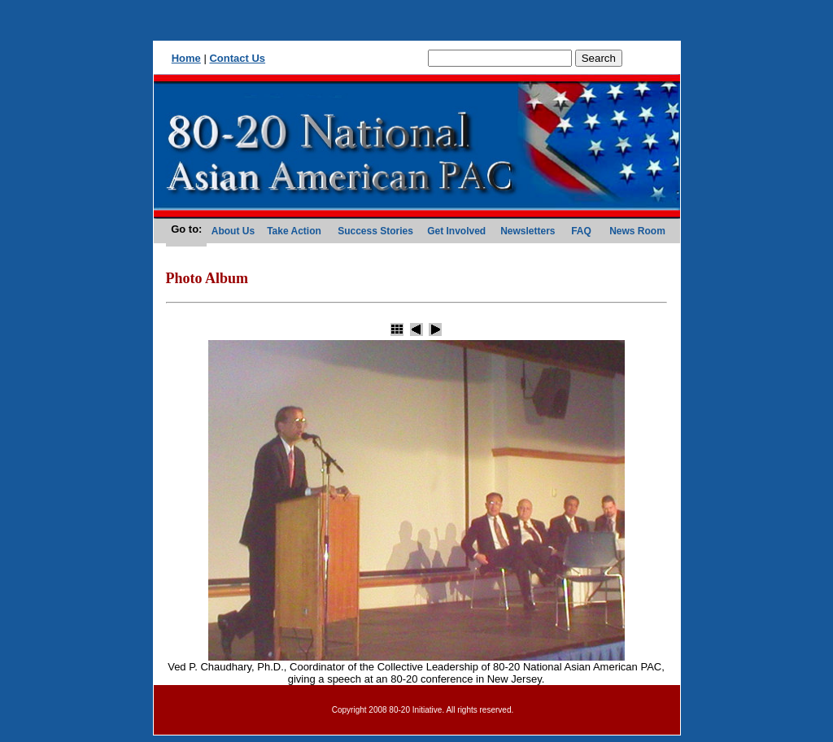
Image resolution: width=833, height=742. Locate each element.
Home (186, 58)
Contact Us (237, 58)
